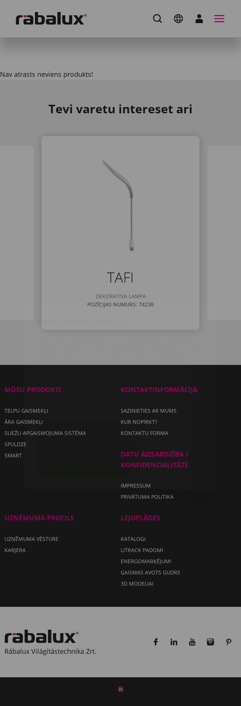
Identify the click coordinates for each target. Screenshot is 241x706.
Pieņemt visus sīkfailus (84, 424)
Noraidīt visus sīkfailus (86, 405)
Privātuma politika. (80, 364)
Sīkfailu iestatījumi (78, 386)
